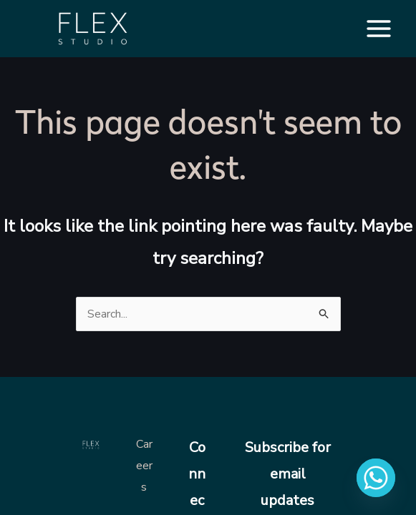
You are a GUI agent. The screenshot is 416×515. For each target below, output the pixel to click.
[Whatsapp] (376, 477)
